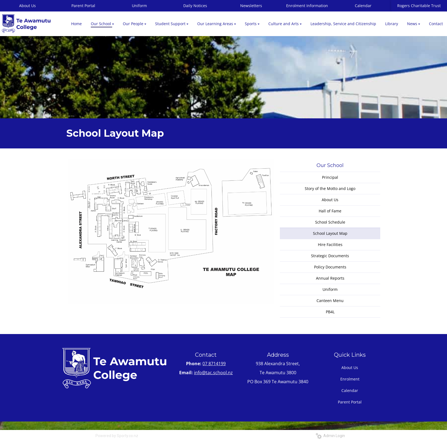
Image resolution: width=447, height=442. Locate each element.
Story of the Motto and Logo (330, 188)
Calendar (363, 5)
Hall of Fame (330, 210)
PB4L (330, 311)
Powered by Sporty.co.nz (116, 436)
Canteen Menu (330, 300)
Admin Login (330, 436)
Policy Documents (330, 267)
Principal (330, 177)
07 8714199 (214, 364)
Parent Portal (83, 5)
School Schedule (330, 222)
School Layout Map (330, 233)
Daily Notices (195, 5)
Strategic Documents (330, 255)
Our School (330, 165)
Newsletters (251, 5)
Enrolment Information (307, 5)
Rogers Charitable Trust (419, 5)
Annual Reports (330, 278)
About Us (330, 199)
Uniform (139, 5)
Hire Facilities (330, 244)
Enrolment (349, 379)
